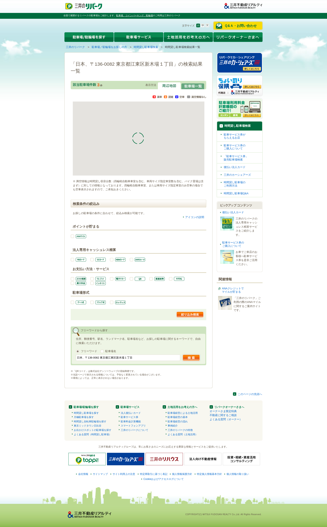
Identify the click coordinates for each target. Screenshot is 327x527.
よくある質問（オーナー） (226, 419)
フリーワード (89, 351)
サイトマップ (100, 474)
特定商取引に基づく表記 (153, 474)
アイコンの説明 (194, 217)
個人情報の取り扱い (237, 474)
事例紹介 (173, 425)
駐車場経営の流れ (178, 421)
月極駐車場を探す (84, 417)
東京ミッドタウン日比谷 (87, 425)
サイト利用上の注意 (124, 474)
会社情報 (83, 474)
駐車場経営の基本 (178, 417)
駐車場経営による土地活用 (183, 413)
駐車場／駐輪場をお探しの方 (109, 47)
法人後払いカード (131, 413)
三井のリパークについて (134, 430)
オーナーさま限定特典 (223, 411)
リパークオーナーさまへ (229, 407)
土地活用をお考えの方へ (182, 407)
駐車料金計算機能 (131, 421)
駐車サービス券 (129, 417)
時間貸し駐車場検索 (146, 47)
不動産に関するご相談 (223, 415)
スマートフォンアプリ (133, 425)
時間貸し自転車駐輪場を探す (90, 421)
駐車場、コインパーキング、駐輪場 (134, 15)
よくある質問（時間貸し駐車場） (92, 434)
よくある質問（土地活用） (183, 434)
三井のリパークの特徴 (180, 430)
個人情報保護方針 (182, 474)
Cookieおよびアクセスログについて (163, 479)
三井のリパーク (75, 47)
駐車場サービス (130, 407)
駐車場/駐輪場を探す (86, 407)
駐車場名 (110, 351)
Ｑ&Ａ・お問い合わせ (240, 26)
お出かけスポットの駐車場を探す (92, 430)
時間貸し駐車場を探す (86, 413)
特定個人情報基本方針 (209, 474)
